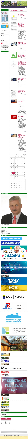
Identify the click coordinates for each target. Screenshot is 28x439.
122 (21, 185)
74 (15, 172)
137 (14, 190)
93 (11, 178)
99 (24, 178)
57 (24, 167)
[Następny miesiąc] (9, 418)
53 (15, 167)
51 (11, 167)
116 (21, 183)
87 (13, 176)
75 (17, 172)
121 (19, 185)
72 (11, 172)
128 (21, 187)
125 (14, 187)
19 (17, 158)
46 (15, 165)
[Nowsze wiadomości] (11, 155)
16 (11, 158)
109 (19, 181)
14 (21, 156)
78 (24, 172)
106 (11, 181)
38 (13, 163)
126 (16, 187)
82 (17, 174)
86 (11, 176)
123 (24, 185)
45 (13, 165)
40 (17, 163)
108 (16, 181)
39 (15, 163)
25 (15, 160)
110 (21, 181)
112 (11, 183)
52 (13, 167)
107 (14, 181)
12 (17, 156)
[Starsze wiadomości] (16, 191)
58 (11, 169)
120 (16, 185)
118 (11, 185)
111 (24, 181)
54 (17, 167)
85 (24, 174)
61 (17, 169)
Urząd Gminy (3, 38)
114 (16, 183)
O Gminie (2, 40)
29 (24, 160)
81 (15, 174)
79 (11, 174)
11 (15, 156)
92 (24, 176)
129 (24, 187)
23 (11, 160)
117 (24, 183)
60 (15, 169)
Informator (2, 33)
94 (13, 178)
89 (17, 176)
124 (11, 187)
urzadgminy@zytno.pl (6, 233)
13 (19, 156)
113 (14, 183)
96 (17, 178)
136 (11, 190)
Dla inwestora (3, 35)
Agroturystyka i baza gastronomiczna (4, 31)
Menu (2, 7)
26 (17, 160)
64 (24, 169)
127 (19, 187)
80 (13, 174)
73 (13, 172)
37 (11, 163)
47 (17, 165)
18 (15, 158)
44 (11, 165)
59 (13, 169)
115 (19, 183)
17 (13, 158)
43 (24, 163)
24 (13, 160)
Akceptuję (25, 437)
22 (24, 158)
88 (15, 176)
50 (24, 165)
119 (14, 185)
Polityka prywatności (4, 49)
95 (15, 178)
